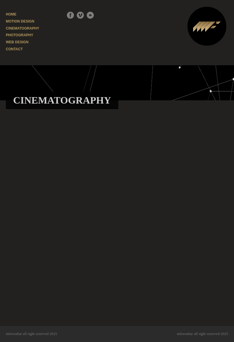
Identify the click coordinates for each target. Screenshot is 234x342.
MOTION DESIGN (20, 21)
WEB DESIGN (17, 42)
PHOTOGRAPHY (19, 35)
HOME (11, 14)
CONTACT (14, 49)
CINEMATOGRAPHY (22, 28)
